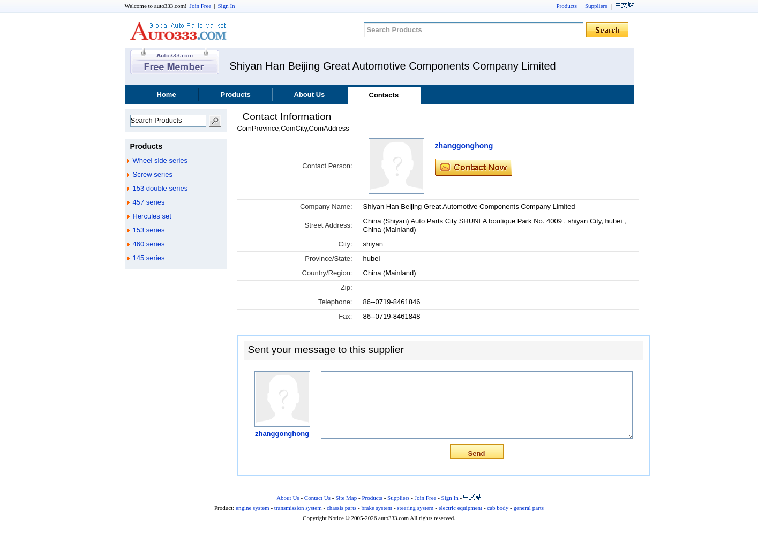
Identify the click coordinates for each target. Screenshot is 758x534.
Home (166, 95)
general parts (529, 508)
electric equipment (461, 508)
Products (566, 6)
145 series (149, 258)
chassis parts (341, 508)
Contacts (384, 95)
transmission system (298, 508)
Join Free (201, 6)
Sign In (226, 6)
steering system (415, 508)
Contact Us (317, 497)
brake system (376, 508)
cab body (497, 508)
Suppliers (596, 6)
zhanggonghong (464, 145)
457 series (149, 202)
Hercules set (152, 216)
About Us (309, 95)
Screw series (152, 174)
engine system (252, 508)
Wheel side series (160, 160)
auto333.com (178, 31)
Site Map (346, 497)
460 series (149, 244)
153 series (149, 230)
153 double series (160, 188)
